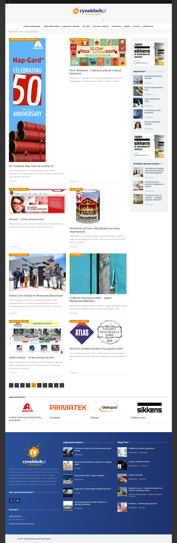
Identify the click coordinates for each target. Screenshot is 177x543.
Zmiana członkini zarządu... (152, 123)
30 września (78, 479)
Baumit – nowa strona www (26, 219)
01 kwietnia (149, 129)
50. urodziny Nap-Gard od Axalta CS (31, 166)
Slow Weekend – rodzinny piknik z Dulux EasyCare (95, 72)
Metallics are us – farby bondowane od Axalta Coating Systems (145, 489)
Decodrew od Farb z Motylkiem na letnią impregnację (95, 230)
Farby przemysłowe (19, 255)
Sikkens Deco (138, 417)
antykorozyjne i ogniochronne (24, 39)
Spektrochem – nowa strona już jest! (31, 357)
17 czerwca (74, 373)
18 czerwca (74, 247)
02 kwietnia (149, 106)
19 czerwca (74, 181)
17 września (149, 204)
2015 (21, 31)
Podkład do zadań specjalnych (142, 448)
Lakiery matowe (135, 475)
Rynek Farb (13, 31)
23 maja (77, 468)
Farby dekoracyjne (18, 321)
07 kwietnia (149, 83)
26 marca (142, 479)
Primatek (55, 417)
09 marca (142, 507)
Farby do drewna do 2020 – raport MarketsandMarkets (91, 299)
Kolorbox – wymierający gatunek (143, 503)
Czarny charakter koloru (139, 461)
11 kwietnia (143, 466)
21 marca (132, 496)
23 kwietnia (143, 452)
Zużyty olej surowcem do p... (154, 88)
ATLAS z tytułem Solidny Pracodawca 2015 (96, 348)
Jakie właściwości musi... (152, 100)
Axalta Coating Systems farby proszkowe (25, 419)
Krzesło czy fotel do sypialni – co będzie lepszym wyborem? (153, 197)
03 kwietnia (149, 94)
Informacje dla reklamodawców (21, 523)
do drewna (76, 189)
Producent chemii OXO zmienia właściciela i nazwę (93, 449)
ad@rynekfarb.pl (15, 516)
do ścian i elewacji (79, 39)
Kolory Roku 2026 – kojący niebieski (89, 475)
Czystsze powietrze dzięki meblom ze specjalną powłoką (90, 503)
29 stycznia (149, 177)
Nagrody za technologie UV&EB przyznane (92, 489)
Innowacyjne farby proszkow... (153, 111)
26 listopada (149, 191)
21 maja (77, 493)
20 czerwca (13, 181)
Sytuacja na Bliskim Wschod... (153, 77)
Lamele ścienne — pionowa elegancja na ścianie (154, 184)
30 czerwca (78, 508)
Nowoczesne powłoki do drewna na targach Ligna (93, 463)
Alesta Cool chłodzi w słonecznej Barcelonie (36, 295)
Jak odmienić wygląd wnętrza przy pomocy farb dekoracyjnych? (154, 170)
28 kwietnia (78, 455)
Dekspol (94, 417)
